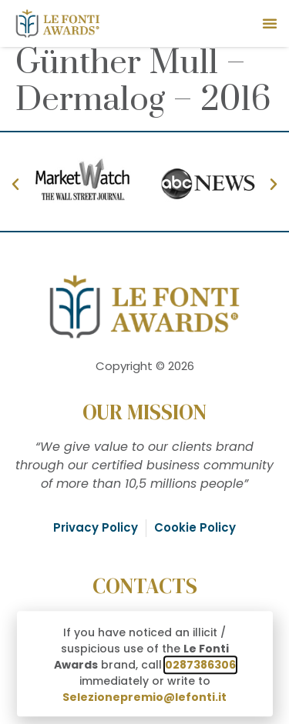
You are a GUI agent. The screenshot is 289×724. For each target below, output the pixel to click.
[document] (144, 362)
